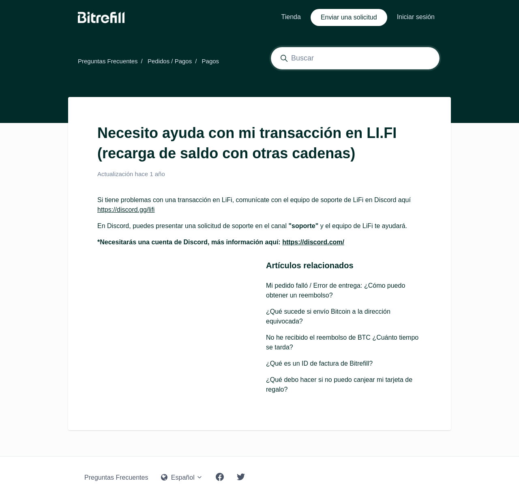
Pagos (210, 61)
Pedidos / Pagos (170, 61)
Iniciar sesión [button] (416, 16)
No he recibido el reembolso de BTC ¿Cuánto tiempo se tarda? (342, 342)
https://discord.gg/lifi (125, 209)
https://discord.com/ (313, 242)
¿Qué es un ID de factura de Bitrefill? (319, 363)
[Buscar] (355, 58)
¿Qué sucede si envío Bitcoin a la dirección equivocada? (328, 316)
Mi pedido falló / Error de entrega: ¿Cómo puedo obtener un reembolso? (335, 290)
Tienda (291, 16)
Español (182, 477)
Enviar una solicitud (349, 17)
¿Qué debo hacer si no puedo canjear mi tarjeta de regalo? (339, 384)
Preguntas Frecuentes (108, 61)
